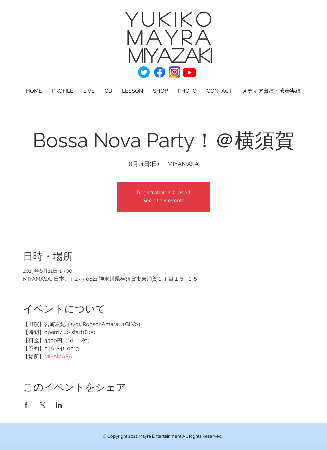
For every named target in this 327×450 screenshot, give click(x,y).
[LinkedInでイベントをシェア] (59, 405)
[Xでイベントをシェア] (42, 405)
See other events (163, 200)
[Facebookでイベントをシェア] (26, 405)
